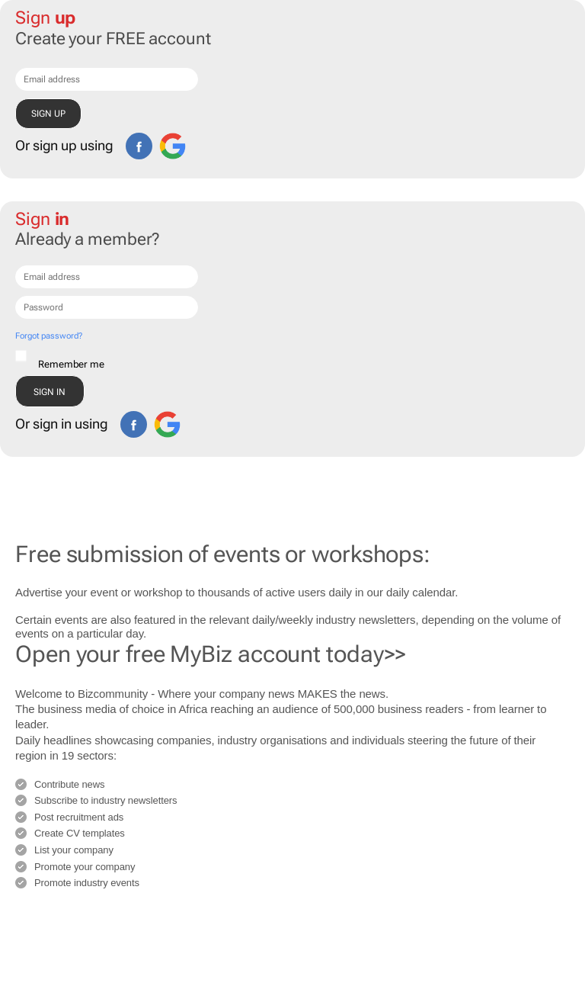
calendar (433, 592)
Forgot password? (48, 336)
